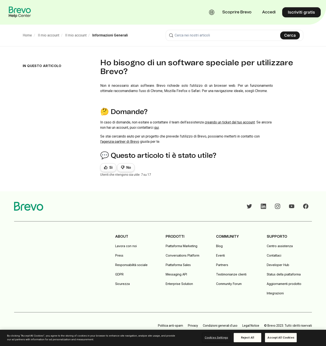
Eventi (220, 255)
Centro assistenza (280, 246)
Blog (219, 246)
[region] (163, 338)
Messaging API (176, 274)
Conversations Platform (182, 255)
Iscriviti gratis (301, 12)
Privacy (193, 325)
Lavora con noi (126, 246)
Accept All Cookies (280, 337)
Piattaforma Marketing (181, 246)
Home (27, 35)
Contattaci (274, 255)
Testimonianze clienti (231, 274)
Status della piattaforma (284, 274)
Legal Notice (250, 325)
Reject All (247, 337)
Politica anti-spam (170, 325)
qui (156, 127)
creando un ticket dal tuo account (230, 122)
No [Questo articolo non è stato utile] (128, 167)
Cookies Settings (216, 337)
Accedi (269, 12)
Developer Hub (278, 265)
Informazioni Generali (110, 35)
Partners (222, 265)
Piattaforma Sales (178, 265)
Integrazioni (275, 293)
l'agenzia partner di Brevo (119, 141)
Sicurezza (122, 284)
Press (119, 255)
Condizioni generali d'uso (220, 325)
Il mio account (48, 35)
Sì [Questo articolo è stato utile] (111, 167)
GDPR (119, 274)
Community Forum (229, 284)
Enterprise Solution (179, 284)
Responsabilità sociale (131, 265)
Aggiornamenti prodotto (284, 284)
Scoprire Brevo (237, 12)
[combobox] (234, 35)
